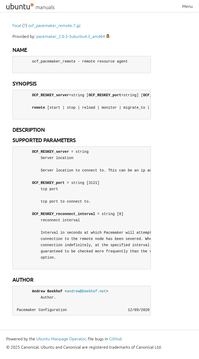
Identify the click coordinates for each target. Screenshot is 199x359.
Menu (187, 6)
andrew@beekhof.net (86, 291)
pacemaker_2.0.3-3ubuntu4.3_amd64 (70, 36)
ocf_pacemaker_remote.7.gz (54, 25)
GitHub (115, 338)
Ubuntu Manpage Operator (61, 338)
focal (16, 25)
